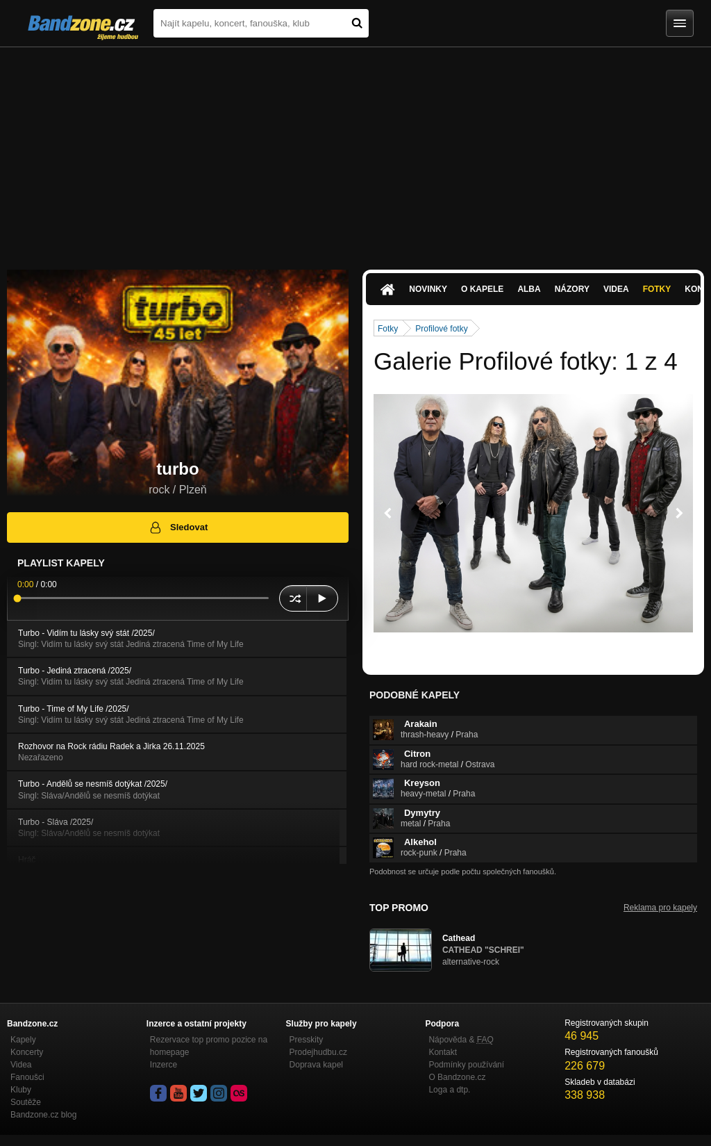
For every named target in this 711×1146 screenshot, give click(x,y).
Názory (572, 289)
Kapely (23, 1040)
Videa (616, 289)
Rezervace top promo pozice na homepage (208, 1046)
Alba (528, 289)
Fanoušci (27, 1077)
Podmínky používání (466, 1065)
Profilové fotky (441, 329)
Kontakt (442, 1052)
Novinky (428, 289)
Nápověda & (460, 1040)
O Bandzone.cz (456, 1077)
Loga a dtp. (449, 1090)
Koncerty (26, 1052)
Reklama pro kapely (660, 907)
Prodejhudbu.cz (318, 1052)
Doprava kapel (316, 1065)
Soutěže (25, 1102)
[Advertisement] (355, 151)
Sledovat (178, 527)
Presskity (307, 1040)
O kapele (482, 289)
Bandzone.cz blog (43, 1115)
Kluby (20, 1090)
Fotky (657, 289)
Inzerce (163, 1065)
